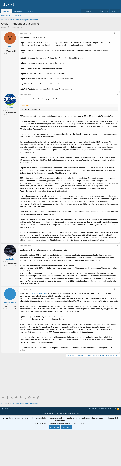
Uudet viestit (5, 15)
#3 (117, 246)
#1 (117, 33)
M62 (4, 27)
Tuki (114, 409)
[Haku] (115, 11)
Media (30, 11)
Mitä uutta (18, 11)
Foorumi (6, 11)
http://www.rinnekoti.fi (38, 293)
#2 (117, 95)
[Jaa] (114, 33)
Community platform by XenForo (60, 413)
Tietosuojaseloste (104, 409)
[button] (24, 11)
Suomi (5, 409)
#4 (117, 289)
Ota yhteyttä (92, 409)
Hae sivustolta (17, 15)
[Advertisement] (61, 377)
